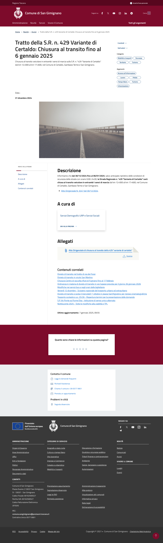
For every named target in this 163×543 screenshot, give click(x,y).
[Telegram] (127, 13)
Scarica (127, 256)
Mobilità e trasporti (54, 469)
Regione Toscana (19, 3)
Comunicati (121, 452)
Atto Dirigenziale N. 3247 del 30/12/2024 (79, 190)
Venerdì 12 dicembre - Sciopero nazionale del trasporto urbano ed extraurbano (92, 290)
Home (17, 31)
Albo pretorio (87, 490)
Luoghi (119, 468)
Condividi (122, 43)
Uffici (14, 456)
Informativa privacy (90, 498)
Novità (26, 31)
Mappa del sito (54, 531)
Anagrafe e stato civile (56, 448)
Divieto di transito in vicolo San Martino (75, 277)
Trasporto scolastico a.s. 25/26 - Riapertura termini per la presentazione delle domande (96, 297)
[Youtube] (109, 13)
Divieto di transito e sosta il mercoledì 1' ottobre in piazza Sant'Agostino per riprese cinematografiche (102, 293)
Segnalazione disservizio (57, 490)
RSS (14, 531)
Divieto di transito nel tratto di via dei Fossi (76, 274)
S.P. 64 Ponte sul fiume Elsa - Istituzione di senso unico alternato (86, 300)
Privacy (34, 531)
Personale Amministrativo (22, 469)
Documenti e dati (19, 473)
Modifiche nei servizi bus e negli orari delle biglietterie (81, 287)
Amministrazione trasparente (94, 486)
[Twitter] (103, 13)
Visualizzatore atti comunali (93, 494)
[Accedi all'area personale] (139, 3)
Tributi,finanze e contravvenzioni (95, 456)
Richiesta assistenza (55, 498)
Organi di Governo (19, 448)
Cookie (42, 531)
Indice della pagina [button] (25, 167)
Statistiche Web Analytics (140, 531)
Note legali (86, 503)
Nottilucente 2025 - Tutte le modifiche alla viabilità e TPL (82, 303)
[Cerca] (148, 13)
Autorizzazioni (87, 469)
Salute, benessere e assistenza (94, 465)
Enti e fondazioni (19, 460)
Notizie (120, 448)
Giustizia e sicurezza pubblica (93, 452)
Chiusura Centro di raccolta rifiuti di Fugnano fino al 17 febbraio (85, 280)
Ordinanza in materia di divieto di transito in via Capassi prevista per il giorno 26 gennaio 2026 (99, 284)
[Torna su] (156, 536)
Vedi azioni (123, 48)
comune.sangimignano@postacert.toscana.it (30, 514)
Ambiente (86, 460)
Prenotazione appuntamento (58, 486)
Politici (15, 465)
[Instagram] (115, 13)
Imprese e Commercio (55, 460)
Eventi (119, 472)
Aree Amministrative (20, 452)
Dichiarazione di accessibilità (93, 507)
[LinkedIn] (121, 13)
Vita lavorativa (53, 456)
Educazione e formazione (92, 448)
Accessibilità (23, 531)
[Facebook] (97, 13)
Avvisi (34, 31)
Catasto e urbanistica (55, 465)
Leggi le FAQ (52, 494)
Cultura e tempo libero (56, 452)
